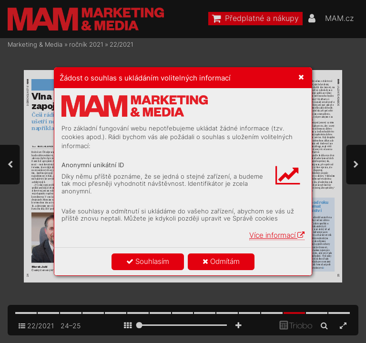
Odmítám (221, 261)
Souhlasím (147, 261)
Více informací (277, 235)
